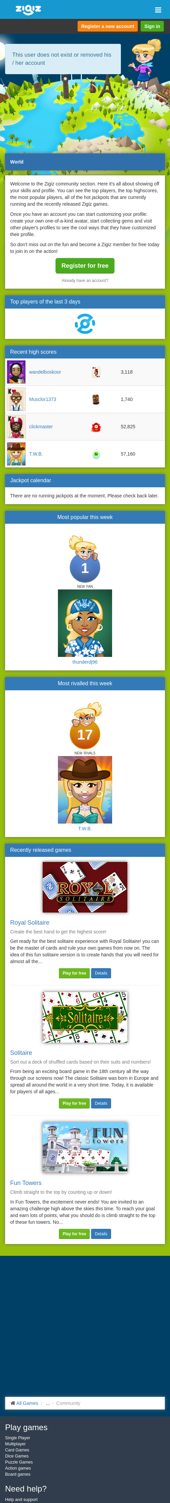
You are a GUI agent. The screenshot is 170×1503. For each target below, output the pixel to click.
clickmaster (41, 426)
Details (101, 973)
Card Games (17, 1450)
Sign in (152, 26)
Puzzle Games (19, 1462)
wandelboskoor (45, 372)
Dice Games (16, 1456)
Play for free (74, 973)
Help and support (21, 1499)
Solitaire (21, 1052)
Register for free (84, 265)
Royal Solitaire (29, 922)
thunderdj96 (85, 662)
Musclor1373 (42, 399)
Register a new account (107, 26)
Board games (17, 1474)
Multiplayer (15, 1444)
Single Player (17, 1438)
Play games (26, 1427)
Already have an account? (85, 280)
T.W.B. (36, 454)
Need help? (26, 1488)
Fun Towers (26, 1183)
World (16, 162)
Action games (18, 1468)
